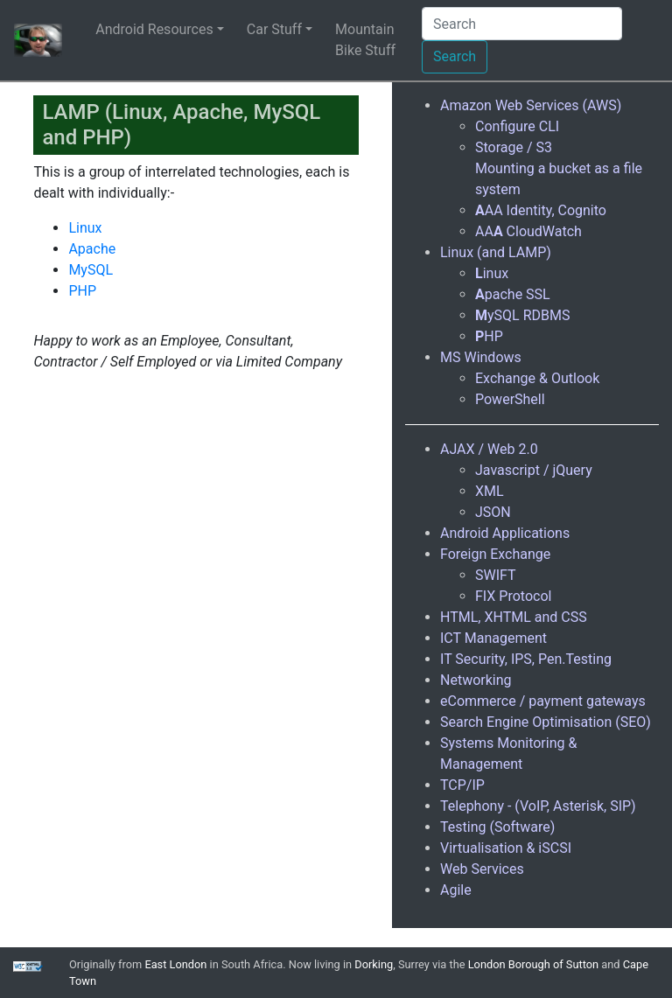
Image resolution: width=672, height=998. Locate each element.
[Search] (522, 23)
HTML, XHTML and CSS (513, 617)
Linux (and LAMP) (495, 252)
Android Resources (154, 29)
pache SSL (512, 294)
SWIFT (495, 575)
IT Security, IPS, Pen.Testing (526, 659)
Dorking (373, 964)
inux (491, 273)
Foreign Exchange (495, 554)
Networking (476, 680)
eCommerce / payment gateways (543, 701)
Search (454, 56)
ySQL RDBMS (522, 315)
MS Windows (481, 357)
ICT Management (493, 638)
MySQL (90, 270)
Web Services (482, 869)
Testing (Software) (497, 827)
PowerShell (510, 399)
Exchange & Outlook (537, 378)
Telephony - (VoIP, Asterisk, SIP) (538, 806)
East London (175, 964)
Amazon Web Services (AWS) (530, 105)
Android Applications (505, 533)
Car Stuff (274, 29)
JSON (493, 512)
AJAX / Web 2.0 (489, 449)
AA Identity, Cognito (540, 210)
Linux (85, 228)
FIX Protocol (513, 596)
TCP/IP (462, 785)
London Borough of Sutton (533, 964)
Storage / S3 (513, 147)
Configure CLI (517, 126)
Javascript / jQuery (533, 470)
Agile (456, 890)
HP (489, 336)
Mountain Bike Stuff (365, 40)
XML (489, 491)
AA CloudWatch (528, 231)
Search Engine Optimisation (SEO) (545, 722)
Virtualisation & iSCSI (505, 848)
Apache (92, 249)
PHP (82, 291)
